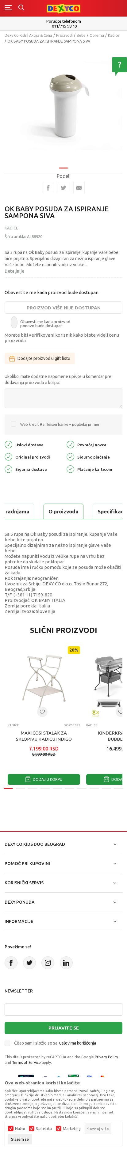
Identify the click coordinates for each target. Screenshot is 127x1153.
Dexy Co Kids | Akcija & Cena (28, 35)
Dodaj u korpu (43, 779)
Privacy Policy (106, 1057)
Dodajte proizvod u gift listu (39, 358)
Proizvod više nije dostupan (64, 307)
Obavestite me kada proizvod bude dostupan (51, 292)
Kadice (113, 35)
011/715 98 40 (64, 26)
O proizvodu (63, 511)
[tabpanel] (63, 105)
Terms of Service (26, 1062)
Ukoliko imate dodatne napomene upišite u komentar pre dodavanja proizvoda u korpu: (58, 379)
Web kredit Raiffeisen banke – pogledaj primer (60, 424)
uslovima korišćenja (77, 1043)
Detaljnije (14, 271)
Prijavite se (63, 1027)
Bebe (81, 35)
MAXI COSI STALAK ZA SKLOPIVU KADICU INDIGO (44, 736)
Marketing (72, 1129)
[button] (42, 712)
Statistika (44, 1129)
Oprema (97, 35)
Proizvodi (64, 35)
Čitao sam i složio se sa (55, 1043)
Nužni (20, 1129)
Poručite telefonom (63, 21)
